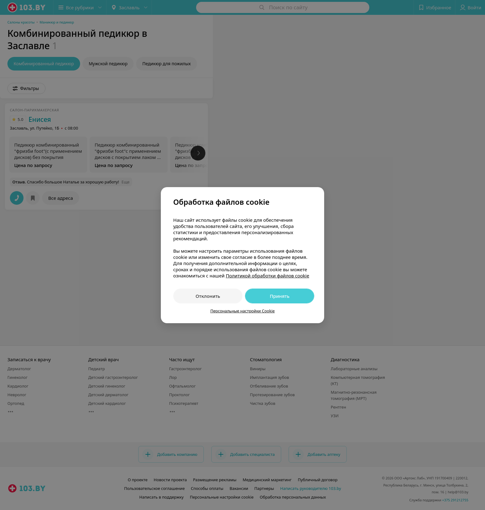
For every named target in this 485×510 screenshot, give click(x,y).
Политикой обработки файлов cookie (267, 275)
